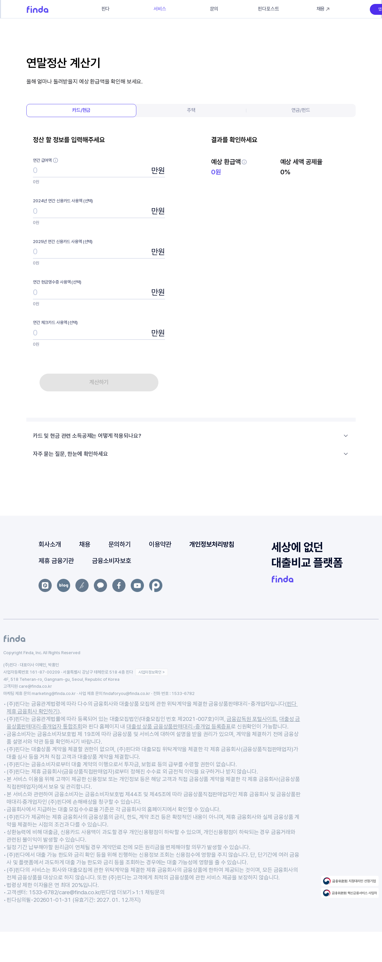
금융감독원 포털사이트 (252, 719)
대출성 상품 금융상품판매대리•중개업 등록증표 (178, 726)
